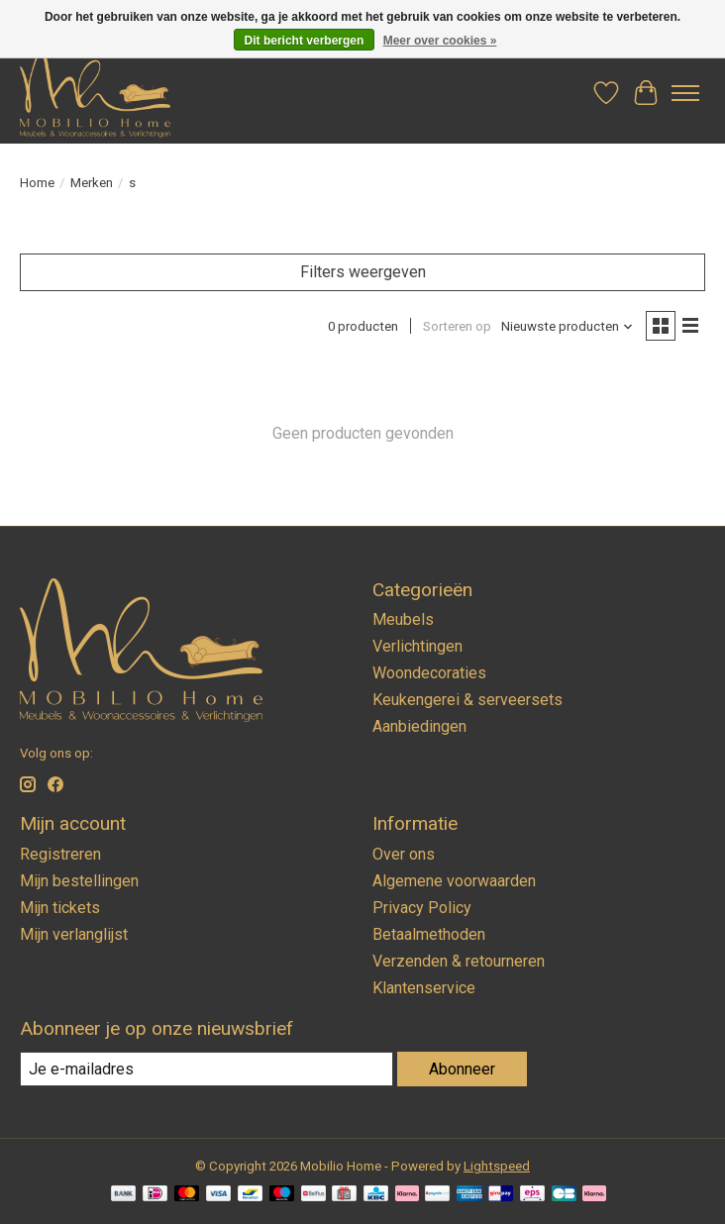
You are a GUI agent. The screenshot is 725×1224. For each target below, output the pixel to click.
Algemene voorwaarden (454, 880)
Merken (91, 182)
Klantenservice (423, 987)
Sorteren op (457, 326)
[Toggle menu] (685, 93)
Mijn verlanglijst (74, 934)
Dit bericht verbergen (304, 41)
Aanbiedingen (419, 726)
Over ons (403, 854)
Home (37, 182)
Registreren (60, 854)
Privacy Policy (421, 907)
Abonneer (462, 1069)
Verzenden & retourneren (458, 961)
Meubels (403, 619)
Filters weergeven (363, 271)
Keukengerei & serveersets (467, 699)
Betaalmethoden (428, 934)
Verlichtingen (417, 646)
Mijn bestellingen (79, 880)
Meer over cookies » (440, 41)
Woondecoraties (429, 672)
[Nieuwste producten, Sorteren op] (567, 326)
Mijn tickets (60, 907)
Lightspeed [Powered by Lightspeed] (497, 1166)
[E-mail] (206, 1069)
